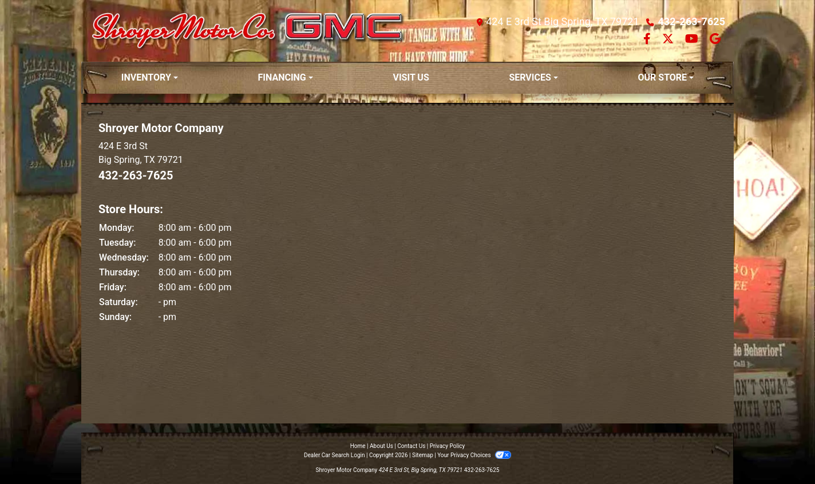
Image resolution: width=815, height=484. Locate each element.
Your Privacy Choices (474, 455)
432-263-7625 (691, 21)
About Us (381, 446)
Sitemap (422, 455)
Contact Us (411, 446)
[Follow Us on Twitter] (669, 39)
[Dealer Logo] (249, 31)
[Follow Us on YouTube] (693, 39)
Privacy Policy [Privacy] (447, 446)
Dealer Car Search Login (334, 455)
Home (358, 446)
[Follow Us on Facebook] (648, 39)
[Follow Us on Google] (715, 39)
